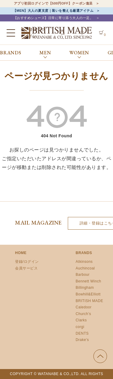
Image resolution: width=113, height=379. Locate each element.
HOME (21, 253)
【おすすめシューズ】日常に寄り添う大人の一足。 (53, 18)
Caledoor (84, 307)
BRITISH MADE (89, 301)
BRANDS (10, 52)
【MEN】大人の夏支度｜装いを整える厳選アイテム (53, 10)
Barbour (82, 274)
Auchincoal (85, 268)
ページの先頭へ (100, 356)
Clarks (81, 320)
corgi (80, 327)
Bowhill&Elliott (88, 294)
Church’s (83, 314)
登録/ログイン (27, 262)
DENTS (82, 333)
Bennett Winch (88, 281)
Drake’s (82, 340)
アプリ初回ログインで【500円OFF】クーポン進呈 (53, 3)
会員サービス (26, 268)
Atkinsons (84, 262)
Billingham (85, 287)
